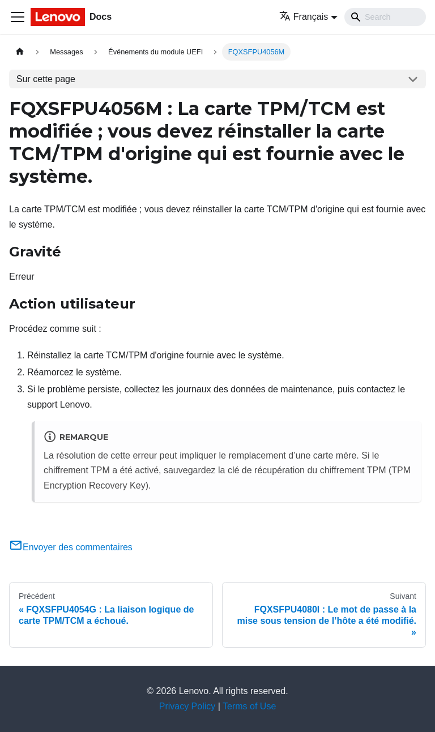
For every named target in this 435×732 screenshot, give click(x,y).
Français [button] (303, 17)
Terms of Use (249, 706)
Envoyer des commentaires (71, 547)
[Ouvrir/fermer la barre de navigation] (17, 16)
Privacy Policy (187, 706)
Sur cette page (45, 79)
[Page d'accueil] (20, 52)
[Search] (385, 17)
